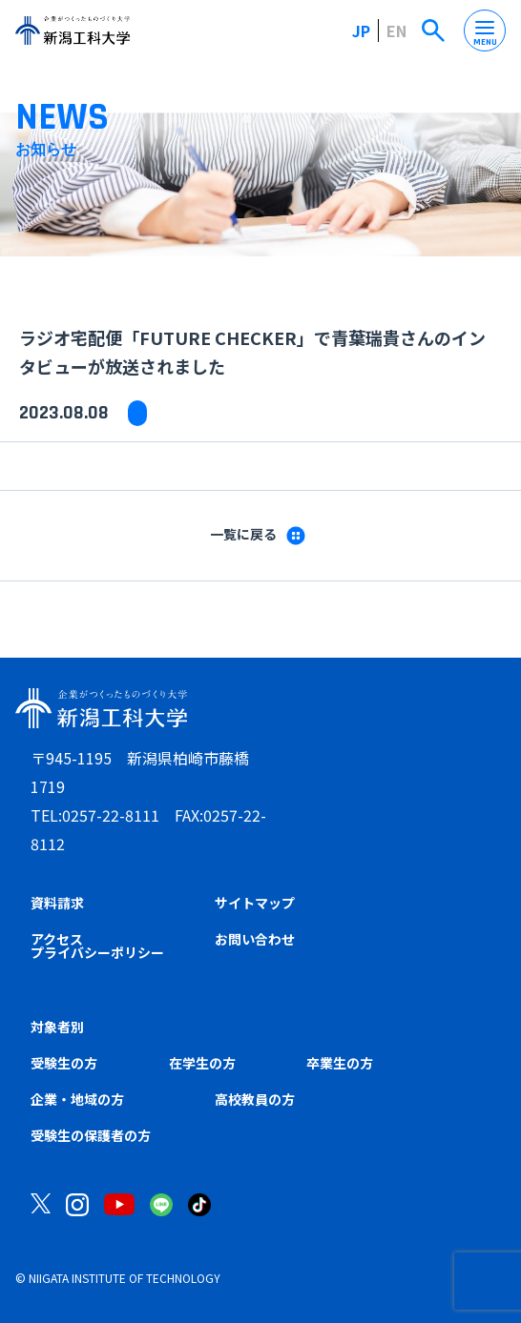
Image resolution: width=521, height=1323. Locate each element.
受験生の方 (64, 1062)
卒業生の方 (339, 1062)
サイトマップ (255, 902)
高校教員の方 (255, 1099)
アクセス (57, 939)
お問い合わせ (255, 939)
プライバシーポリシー (97, 952)
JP (361, 30)
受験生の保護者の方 (91, 1135)
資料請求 (57, 902)
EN (396, 30)
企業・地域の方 (77, 1099)
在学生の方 (202, 1062)
